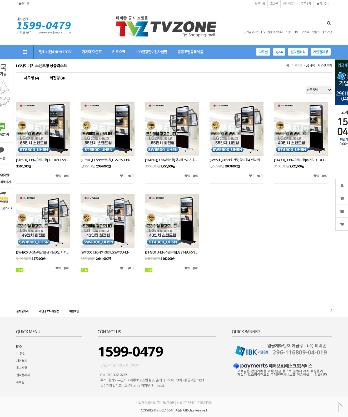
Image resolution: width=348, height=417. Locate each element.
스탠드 (288, 32)
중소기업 (327, 32)
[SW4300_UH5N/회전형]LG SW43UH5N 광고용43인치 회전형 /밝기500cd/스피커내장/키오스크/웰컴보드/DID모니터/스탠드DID (108, 252)
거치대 (305, 32)
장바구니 (322, 4)
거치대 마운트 (92, 51)
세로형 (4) (31, 77)
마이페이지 (289, 4)
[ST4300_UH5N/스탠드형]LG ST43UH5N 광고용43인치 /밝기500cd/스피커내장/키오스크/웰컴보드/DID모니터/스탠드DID (172, 252)
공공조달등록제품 (190, 51)
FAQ (19, 346)
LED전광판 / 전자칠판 (151, 51)
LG (263, 32)
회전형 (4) (56, 77)
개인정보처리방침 (49, 311)
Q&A (279, 51)
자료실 (263, 51)
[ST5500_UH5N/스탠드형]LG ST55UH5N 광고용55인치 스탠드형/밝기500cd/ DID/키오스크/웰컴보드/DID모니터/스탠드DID (108, 160)
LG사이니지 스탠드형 (318, 65)
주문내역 (306, 4)
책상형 (315, 32)
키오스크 (118, 51)
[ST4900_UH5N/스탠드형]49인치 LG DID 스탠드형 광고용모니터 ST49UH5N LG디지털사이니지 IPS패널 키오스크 (301, 160)
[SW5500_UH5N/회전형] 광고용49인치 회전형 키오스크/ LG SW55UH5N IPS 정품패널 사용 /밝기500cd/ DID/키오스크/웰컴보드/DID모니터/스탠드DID (237, 160)
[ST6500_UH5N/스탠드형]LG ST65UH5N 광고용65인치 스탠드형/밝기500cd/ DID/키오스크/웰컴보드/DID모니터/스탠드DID (43, 160)
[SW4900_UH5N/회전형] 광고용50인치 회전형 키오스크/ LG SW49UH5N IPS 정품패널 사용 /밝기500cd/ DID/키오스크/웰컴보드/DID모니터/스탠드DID (43, 252)
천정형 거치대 (274, 32)
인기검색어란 (251, 32)
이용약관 (74, 311)
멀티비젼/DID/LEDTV (55, 51)
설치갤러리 (298, 51)
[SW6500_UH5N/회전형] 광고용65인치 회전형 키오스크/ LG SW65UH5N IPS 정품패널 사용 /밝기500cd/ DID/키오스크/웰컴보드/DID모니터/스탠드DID (172, 160)
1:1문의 (20, 353)
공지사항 (21, 368)
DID (297, 32)
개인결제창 (320, 51)
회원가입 (260, 4)
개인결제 (21, 361)
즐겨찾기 (25, 4)
